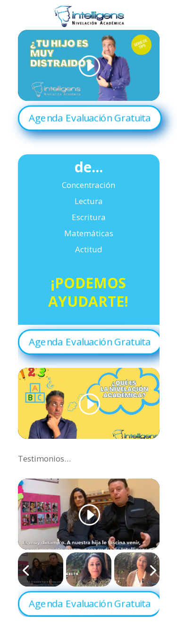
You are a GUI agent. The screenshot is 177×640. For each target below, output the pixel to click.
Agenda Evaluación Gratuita (90, 117)
